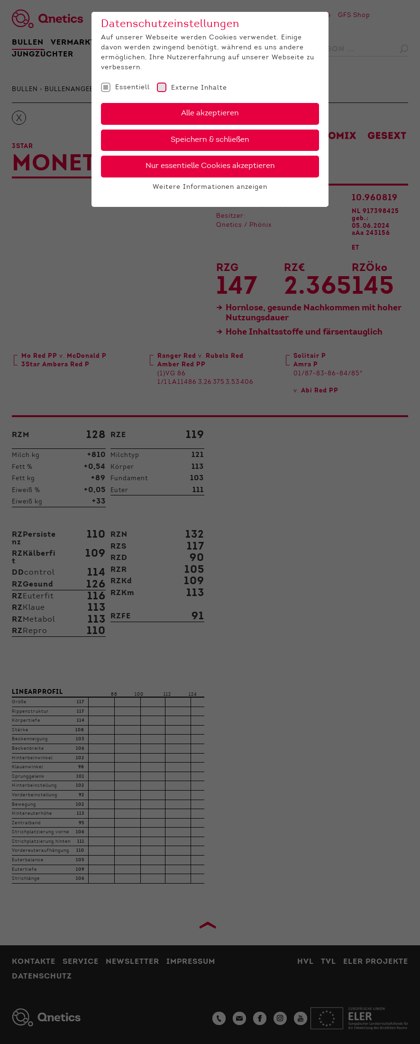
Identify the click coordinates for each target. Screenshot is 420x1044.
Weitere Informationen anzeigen (210, 187)
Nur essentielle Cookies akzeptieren (210, 166)
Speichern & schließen (210, 140)
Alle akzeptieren (210, 113)
